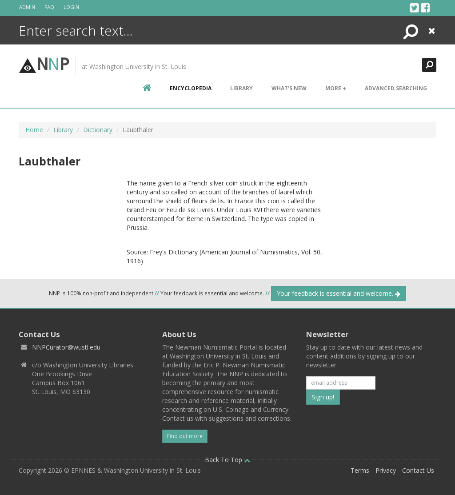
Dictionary (97, 129)
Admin (27, 7)
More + (335, 88)
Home (34, 129)
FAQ (49, 7)
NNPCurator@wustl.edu (66, 347)
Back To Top (227, 459)
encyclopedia (191, 88)
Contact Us (418, 470)
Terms (360, 470)
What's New (289, 88)
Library (241, 88)
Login (71, 7)
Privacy (385, 470)
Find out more (185, 436)
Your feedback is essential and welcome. (338, 293)
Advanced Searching (396, 88)
